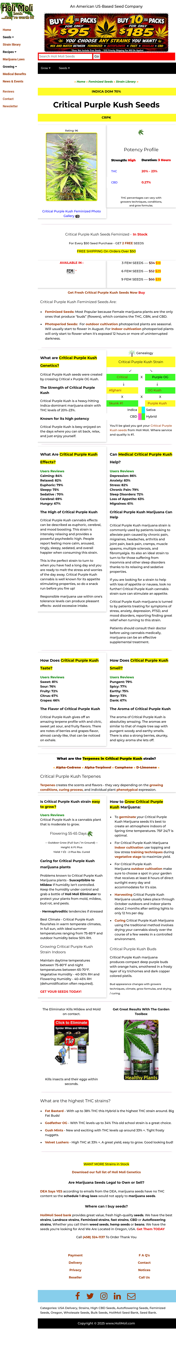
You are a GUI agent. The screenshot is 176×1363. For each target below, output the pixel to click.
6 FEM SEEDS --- (139, 270)
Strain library (12, 44)
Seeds (8, 37)
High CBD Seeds (105, 1339)
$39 (159, 279)
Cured (88, 865)
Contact (8, 99)
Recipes (9, 52)
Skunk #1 (117, 407)
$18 (158, 262)
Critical (123, 381)
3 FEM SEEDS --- (139, 262)
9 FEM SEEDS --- (139, 279)
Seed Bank (151, 1344)
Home (7, 30)
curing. (126, 1015)
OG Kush (155, 394)
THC (115, 172)
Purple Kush (158, 407)
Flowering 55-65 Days (71, 847)
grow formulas (147, 1011)
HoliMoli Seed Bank (126, 1344)
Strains (86, 1339)
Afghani (116, 394)
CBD (116, 183)
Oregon (59, 1344)
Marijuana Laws (14, 59)
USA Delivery (70, 1339)
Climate (57, 937)
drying (115, 1015)
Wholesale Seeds (79, 1344)
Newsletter (10, 106)
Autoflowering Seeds (135, 1339)
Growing (10, 66)
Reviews (8, 91)
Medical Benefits (14, 74)
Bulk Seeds (102, 1344)
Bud (114, 1006)
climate (132, 1011)
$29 (159, 270)
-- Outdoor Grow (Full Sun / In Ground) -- (73, 856)
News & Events (13, 81)
